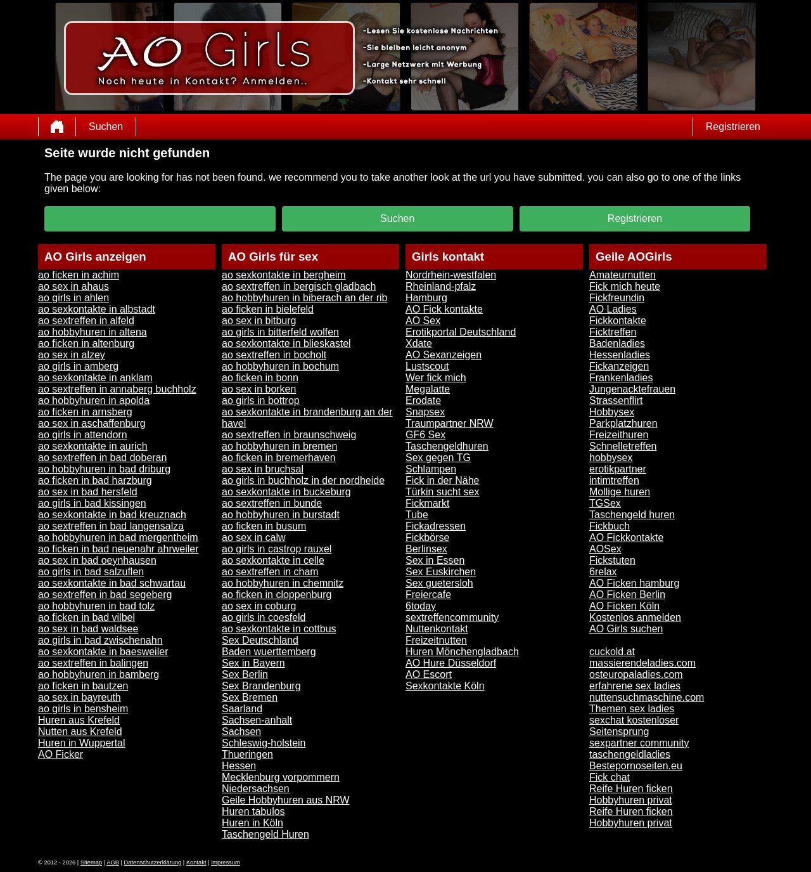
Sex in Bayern (253, 663)
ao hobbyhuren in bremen (279, 446)
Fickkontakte (617, 320)
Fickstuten (612, 560)
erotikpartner (617, 469)
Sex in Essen (435, 560)
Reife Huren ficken (631, 788)
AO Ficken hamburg (634, 583)
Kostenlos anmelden (635, 617)
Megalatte (428, 389)
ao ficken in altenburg (86, 343)
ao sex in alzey (71, 354)
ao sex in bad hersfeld (87, 491)
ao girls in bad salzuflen (91, 571)
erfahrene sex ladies (634, 685)
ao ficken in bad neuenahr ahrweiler (118, 548)
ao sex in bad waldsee (88, 628)
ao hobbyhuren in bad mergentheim (118, 537)
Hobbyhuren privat (630, 800)
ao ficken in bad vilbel (86, 617)
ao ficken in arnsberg (85, 412)
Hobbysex (611, 412)
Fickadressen (436, 526)
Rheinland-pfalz (441, 286)
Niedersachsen (256, 788)
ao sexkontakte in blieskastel (286, 343)
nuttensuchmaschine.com (646, 697)
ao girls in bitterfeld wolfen (280, 332)
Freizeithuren (618, 434)
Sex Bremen (250, 697)
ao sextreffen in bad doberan (102, 457)
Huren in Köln (252, 822)
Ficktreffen (612, 332)
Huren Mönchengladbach (462, 651)
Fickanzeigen (619, 366)
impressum (225, 862)
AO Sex (423, 320)
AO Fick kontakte (444, 309)
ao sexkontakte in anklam (95, 377)
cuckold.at (612, 651)
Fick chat (609, 777)
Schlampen (431, 469)
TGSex (605, 503)
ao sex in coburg (259, 606)
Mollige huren (619, 491)
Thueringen (247, 754)
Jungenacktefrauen (632, 389)
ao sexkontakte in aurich (93, 446)
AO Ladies (613, 309)
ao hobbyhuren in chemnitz (282, 583)
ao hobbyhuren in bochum (280, 366)
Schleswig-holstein (264, 743)
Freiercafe (428, 594)
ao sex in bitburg (259, 320)
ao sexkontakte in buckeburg (286, 491)
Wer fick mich (436, 377)
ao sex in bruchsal (262, 469)
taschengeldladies (629, 754)
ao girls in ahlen (73, 297)
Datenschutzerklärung (153, 862)
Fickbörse (427, 537)
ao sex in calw (254, 537)
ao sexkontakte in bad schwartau (112, 583)
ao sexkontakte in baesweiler (103, 651)
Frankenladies (621, 377)
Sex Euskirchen (441, 571)
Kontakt (196, 862)
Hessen (239, 765)
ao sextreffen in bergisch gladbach (299, 286)
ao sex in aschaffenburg (92, 423)
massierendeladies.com (642, 663)
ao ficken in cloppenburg (276, 594)
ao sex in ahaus (73, 286)
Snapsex (425, 412)
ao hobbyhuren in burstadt (281, 514)
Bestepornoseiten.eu (635, 765)
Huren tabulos (253, 811)
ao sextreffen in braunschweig (289, 434)
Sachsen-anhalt (257, 720)
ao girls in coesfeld (264, 617)
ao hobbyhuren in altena (92, 332)
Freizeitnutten (436, 640)
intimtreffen (614, 480)
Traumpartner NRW (450, 423)
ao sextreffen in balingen (93, 663)
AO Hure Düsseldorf (451, 663)
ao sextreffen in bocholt (274, 354)
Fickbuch (609, 526)
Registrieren (733, 126)
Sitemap (91, 862)
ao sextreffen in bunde (272, 503)
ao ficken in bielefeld (268, 309)
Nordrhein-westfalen (451, 275)
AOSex (605, 548)
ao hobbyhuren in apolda (94, 400)
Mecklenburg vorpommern (281, 777)
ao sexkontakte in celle (273, 560)
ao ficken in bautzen (83, 685)
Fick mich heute (624, 286)
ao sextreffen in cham (270, 571)
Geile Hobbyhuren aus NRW (286, 800)
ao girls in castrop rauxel (276, 548)
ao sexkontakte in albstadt (96, 309)
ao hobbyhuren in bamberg (98, 674)
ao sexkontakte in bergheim (284, 275)
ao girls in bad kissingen (92, 503)
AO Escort (429, 674)
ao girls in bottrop (261, 400)
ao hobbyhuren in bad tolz (96, 606)
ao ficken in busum (264, 526)
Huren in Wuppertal (81, 743)
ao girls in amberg (78, 366)
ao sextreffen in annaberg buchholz (117, 389)
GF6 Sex (425, 434)
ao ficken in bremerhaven (279, 457)
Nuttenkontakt (437, 628)
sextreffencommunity (452, 617)
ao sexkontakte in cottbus (279, 628)
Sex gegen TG (438, 457)
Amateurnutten (622, 275)
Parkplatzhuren (623, 423)
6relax (603, 571)
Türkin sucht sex (442, 491)
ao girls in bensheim (83, 708)
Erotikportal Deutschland (461, 332)
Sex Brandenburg (261, 685)
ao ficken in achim (78, 275)
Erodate (423, 400)
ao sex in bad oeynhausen (97, 560)
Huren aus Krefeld (79, 720)
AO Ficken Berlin (627, 594)
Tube (417, 514)
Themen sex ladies (631, 708)
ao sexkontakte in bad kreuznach (112, 514)
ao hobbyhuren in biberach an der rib (305, 297)
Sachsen (241, 731)
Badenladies (617, 343)
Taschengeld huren (632, 514)
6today (421, 606)
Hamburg (426, 297)
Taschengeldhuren (447, 446)
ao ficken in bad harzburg (95, 480)
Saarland (242, 708)
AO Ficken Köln (624, 606)
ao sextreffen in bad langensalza (111, 526)
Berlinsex (426, 548)
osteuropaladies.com (636, 674)
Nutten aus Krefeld (80, 731)
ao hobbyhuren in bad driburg (104, 469)
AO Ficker (60, 754)
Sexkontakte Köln (445, 685)
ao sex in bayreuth (79, 697)
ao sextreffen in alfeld (86, 320)
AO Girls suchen (626, 628)
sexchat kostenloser (634, 720)
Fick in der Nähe (443, 480)
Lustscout (427, 366)
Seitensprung (619, 731)
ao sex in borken (259, 389)
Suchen (106, 126)
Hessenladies (619, 354)
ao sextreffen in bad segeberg (105, 594)
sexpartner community (639, 743)
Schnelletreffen (622, 446)
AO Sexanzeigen (444, 354)
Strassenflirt (615, 400)
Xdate (419, 343)
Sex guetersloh (439, 583)
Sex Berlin (245, 674)
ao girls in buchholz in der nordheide (303, 480)
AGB (112, 862)
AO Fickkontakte (626, 537)
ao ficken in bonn (260, 377)
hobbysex (611, 457)
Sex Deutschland (260, 640)
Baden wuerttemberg (269, 651)
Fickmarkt (427, 503)
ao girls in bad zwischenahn (100, 640)
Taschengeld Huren (265, 834)
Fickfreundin (616, 297)
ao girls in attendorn (82, 434)
